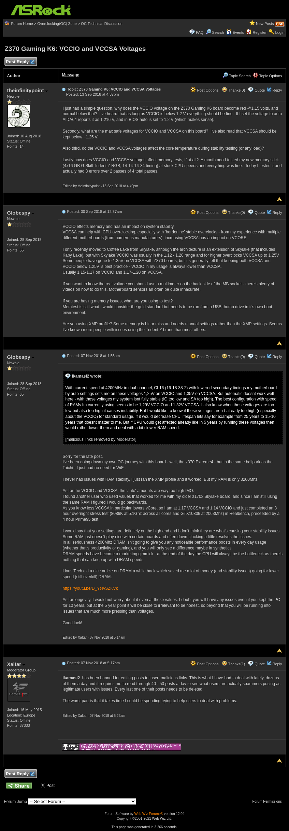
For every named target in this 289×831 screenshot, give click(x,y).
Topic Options (267, 76)
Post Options (204, 90)
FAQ (199, 32)
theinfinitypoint (27, 90)
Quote (260, 90)
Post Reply (19, 62)
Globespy (20, 213)
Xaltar (16, 664)
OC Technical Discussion (101, 24)
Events (235, 32)
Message (70, 74)
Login (280, 32)
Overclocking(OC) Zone (57, 24)
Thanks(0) (233, 90)
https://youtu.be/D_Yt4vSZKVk (90, 588)
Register (259, 32)
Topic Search (236, 76)
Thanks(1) (233, 664)
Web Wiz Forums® (148, 814)
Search (218, 32)
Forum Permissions (268, 801)
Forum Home (22, 24)
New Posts (265, 24)
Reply (277, 90)
